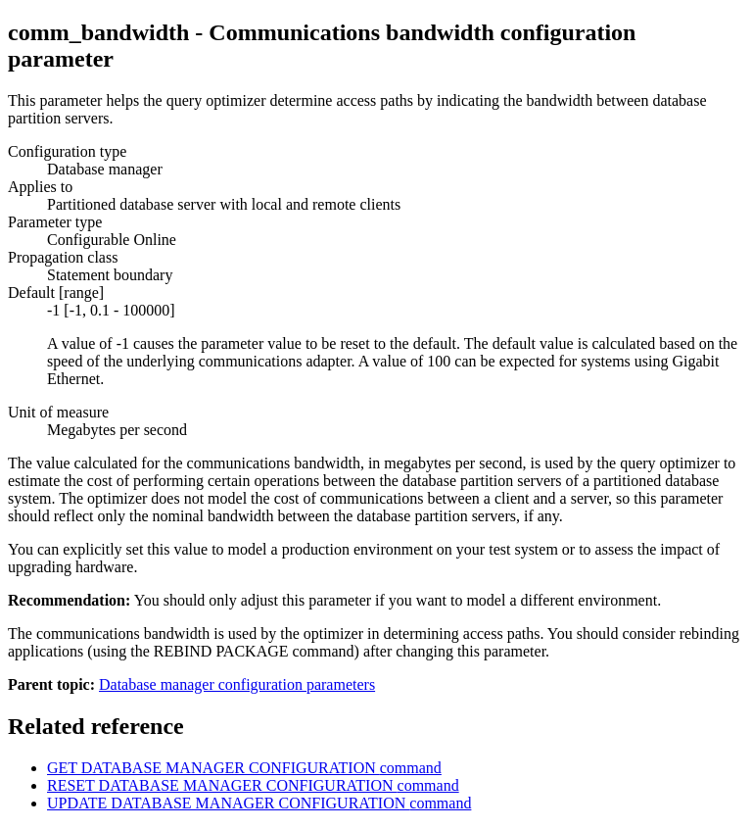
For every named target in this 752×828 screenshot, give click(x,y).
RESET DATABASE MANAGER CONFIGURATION (253, 785)
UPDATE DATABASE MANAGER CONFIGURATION (259, 803)
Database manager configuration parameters (237, 684)
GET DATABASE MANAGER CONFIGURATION (244, 767)
